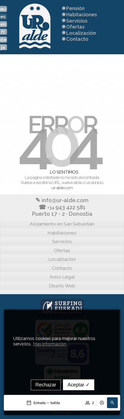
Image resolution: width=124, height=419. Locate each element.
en (3, 24)
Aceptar (79, 385)
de (3, 39)
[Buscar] (112, 402)
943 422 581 (62, 207)
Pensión (73, 8)
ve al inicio (94, 182)
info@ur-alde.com (62, 200)
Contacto (75, 39)
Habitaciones (79, 14)
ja (3, 47)
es (3, 16)
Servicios (74, 20)
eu (3, 9)
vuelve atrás (72, 182)
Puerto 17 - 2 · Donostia (62, 214)
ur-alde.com (62, 187)
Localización (78, 33)
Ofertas (73, 27)
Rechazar (45, 385)
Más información (49, 344)
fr (3, 31)
